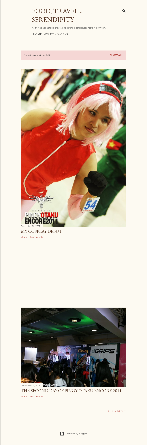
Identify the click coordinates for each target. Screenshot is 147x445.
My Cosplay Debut (41, 231)
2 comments (36, 236)
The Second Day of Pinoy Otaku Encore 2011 (71, 390)
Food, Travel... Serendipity (57, 15)
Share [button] (24, 236)
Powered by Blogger (73, 433)
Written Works (55, 34)
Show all (116, 55)
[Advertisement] (73, 273)
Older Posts (116, 411)
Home (36, 34)
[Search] (124, 10)
